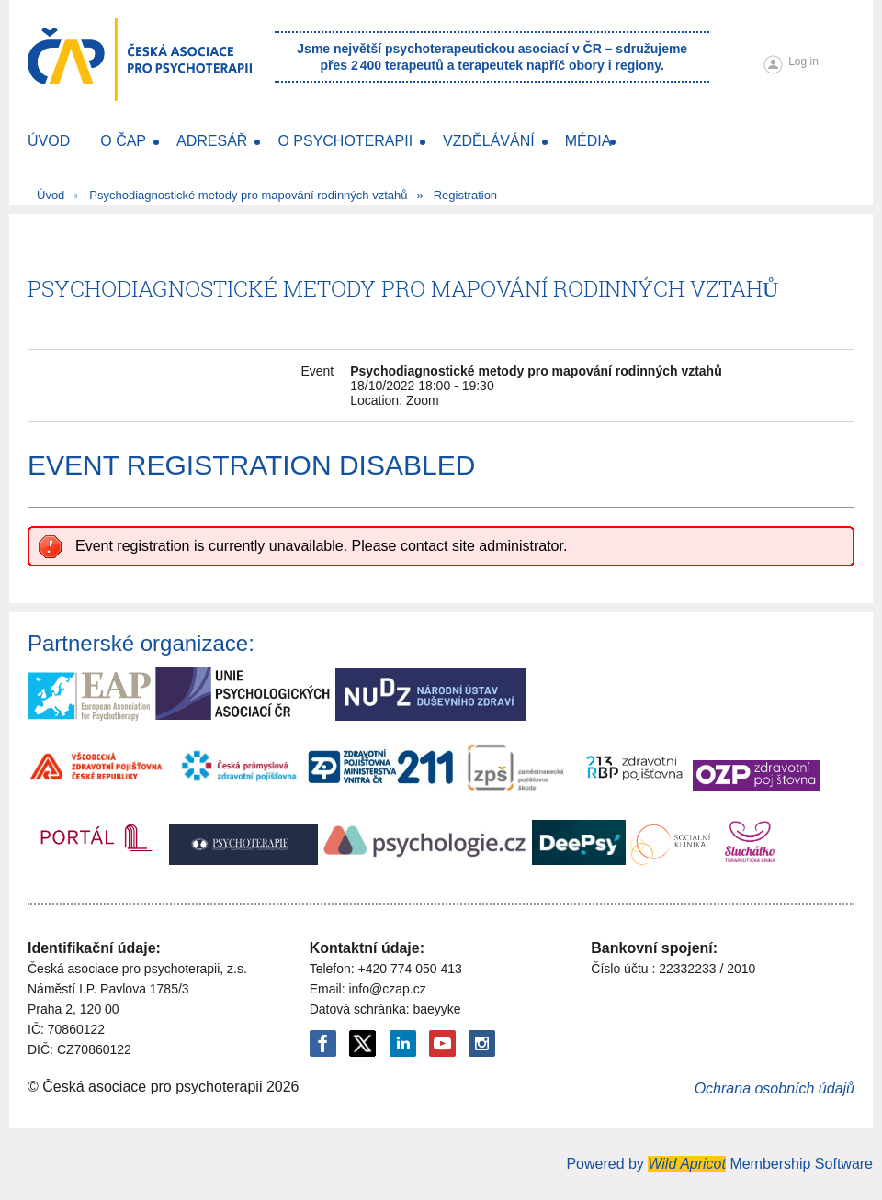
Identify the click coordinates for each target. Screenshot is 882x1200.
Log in (803, 61)
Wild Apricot (687, 1164)
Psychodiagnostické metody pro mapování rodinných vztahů (248, 195)
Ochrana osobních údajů (774, 1088)
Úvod (50, 195)
